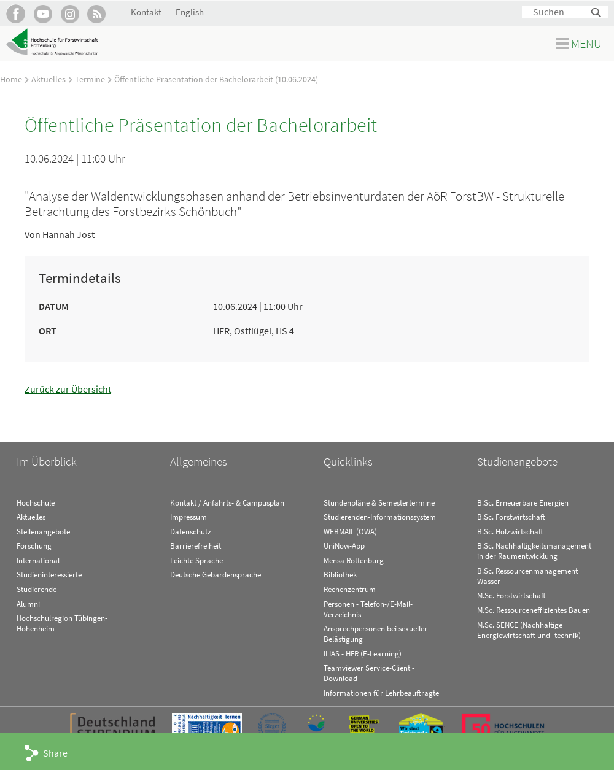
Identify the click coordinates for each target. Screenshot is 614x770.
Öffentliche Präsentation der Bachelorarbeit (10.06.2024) (216, 79)
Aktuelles (48, 79)
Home (11, 79)
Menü (586, 43)
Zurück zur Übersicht (68, 389)
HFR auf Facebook (15, 13)
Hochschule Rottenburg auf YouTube (42, 13)
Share (55, 753)
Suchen (596, 13)
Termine (90, 79)
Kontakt (146, 12)
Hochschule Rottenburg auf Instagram (69, 13)
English (190, 12)
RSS (96, 13)
